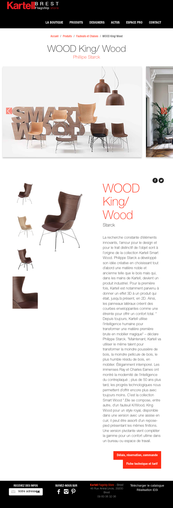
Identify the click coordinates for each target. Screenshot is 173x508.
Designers (97, 22)
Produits (76, 22)
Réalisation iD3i (147, 490)
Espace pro (134, 22)
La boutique (54, 22)
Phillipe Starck (86, 57)
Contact (155, 22)
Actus (115, 22)
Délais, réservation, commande (137, 455)
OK (38, 492)
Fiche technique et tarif (142, 464)
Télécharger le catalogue (147, 485)
